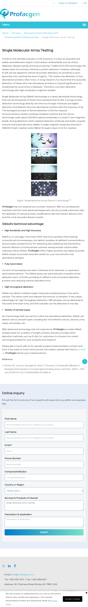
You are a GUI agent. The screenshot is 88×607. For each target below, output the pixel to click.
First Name (10, 418)
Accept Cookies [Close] (72, 599)
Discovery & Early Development (41, 33)
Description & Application (18, 514)
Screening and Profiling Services (22, 37)
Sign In (63, 3)
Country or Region (14, 484)
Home (5, 33)
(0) (84, 3)
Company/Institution (16, 471)
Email (8, 445)
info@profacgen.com (22, 574)
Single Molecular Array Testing (44, 505)
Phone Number (13, 458)
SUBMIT (44, 532)
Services (16, 33)
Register (73, 3)
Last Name (10, 432)
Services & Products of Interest (21, 498)
